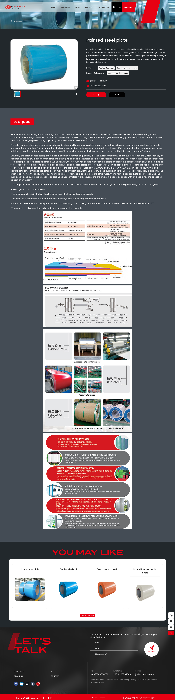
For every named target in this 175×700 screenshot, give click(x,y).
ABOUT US (18, 676)
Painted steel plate (30, 569)
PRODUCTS (19, 671)
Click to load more (87, 615)
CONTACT (55, 676)
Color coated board (107, 569)
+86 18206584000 (98, 85)
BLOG (53, 671)
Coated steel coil (68, 569)
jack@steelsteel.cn (98, 81)
